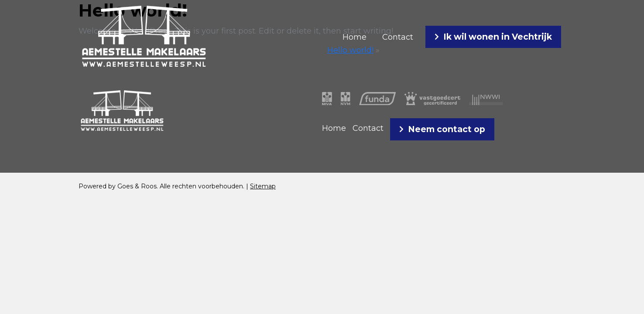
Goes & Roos (137, 186)
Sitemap (263, 186)
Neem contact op (446, 129)
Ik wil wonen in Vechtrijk (497, 36)
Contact (397, 37)
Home (355, 37)
